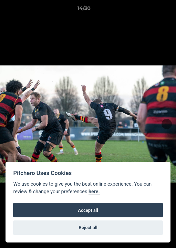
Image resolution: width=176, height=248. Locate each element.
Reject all (88, 227)
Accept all (88, 210)
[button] (151, 10)
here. (94, 192)
